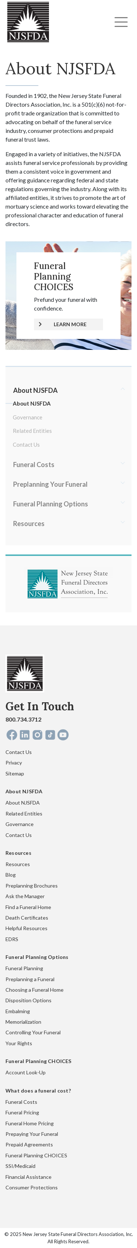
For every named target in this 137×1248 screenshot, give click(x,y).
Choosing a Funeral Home (34, 990)
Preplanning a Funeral (29, 979)
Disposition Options (28, 1000)
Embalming (17, 1011)
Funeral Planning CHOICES (36, 1155)
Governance (27, 417)
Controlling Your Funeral (33, 1032)
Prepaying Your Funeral (31, 1134)
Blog (10, 875)
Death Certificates (26, 918)
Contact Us (26, 444)
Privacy (13, 762)
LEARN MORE (70, 324)
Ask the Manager (25, 896)
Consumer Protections (31, 1187)
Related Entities (32, 430)
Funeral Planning (24, 968)
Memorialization (23, 1022)
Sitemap (14, 773)
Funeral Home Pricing (29, 1123)
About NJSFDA (35, 390)
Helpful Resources (26, 928)
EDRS (11, 939)
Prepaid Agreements (29, 1144)
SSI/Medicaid (20, 1166)
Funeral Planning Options (50, 504)
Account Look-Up (25, 1072)
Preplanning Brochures (31, 885)
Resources (29, 524)
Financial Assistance (28, 1177)
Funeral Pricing (22, 1112)
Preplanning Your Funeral (50, 484)
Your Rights (18, 1043)
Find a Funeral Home (28, 907)
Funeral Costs (33, 465)
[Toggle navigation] (121, 22)
